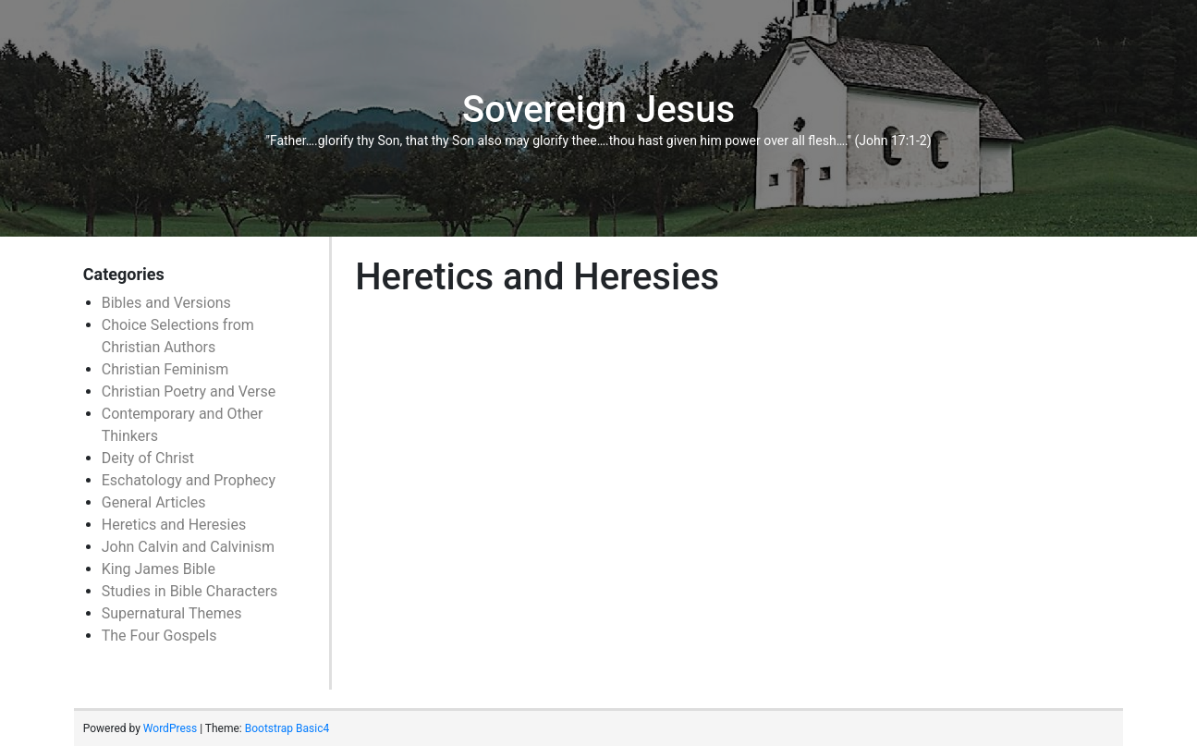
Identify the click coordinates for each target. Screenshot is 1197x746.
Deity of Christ (148, 458)
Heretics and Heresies (174, 524)
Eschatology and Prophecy (188, 480)
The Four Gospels (159, 635)
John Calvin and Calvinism (188, 547)
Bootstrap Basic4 (287, 728)
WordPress (170, 728)
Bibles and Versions (166, 303)
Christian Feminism (165, 369)
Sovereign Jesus (598, 109)
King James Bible (158, 569)
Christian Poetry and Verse (188, 391)
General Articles (154, 502)
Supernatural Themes (172, 613)
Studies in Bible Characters (190, 591)
